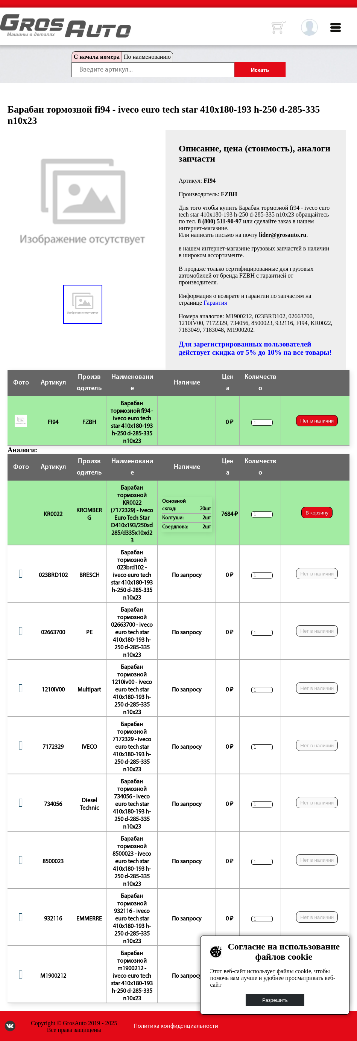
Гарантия (215, 302)
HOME (5, 18)
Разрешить (275, 1000)
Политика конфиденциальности (176, 1026)
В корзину (316, 513)
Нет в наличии (317, 421)
